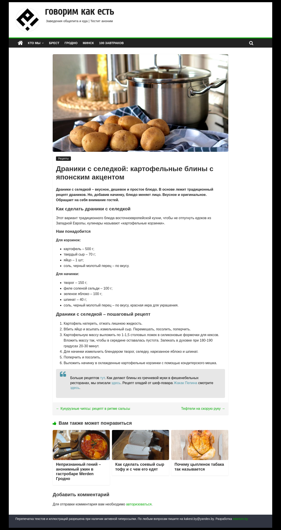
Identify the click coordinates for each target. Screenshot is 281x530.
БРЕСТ (54, 43)
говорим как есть (79, 11)
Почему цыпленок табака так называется (199, 466)
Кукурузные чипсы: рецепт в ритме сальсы (93, 408)
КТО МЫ (34, 43)
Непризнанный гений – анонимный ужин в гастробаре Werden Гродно (78, 471)
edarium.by (240, 519)
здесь (116, 383)
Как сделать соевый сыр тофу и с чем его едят (139, 466)
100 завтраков (111, 43)
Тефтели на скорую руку (203, 408)
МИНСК (88, 43)
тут (102, 378)
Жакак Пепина (185, 383)
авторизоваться (138, 504)
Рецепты (63, 158)
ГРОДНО (71, 43)
